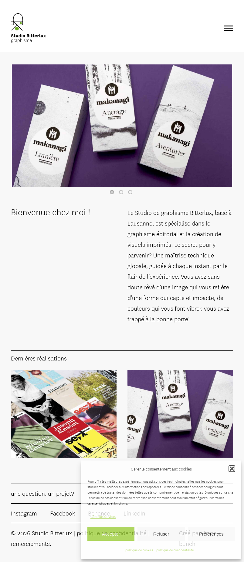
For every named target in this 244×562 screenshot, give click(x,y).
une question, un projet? (42, 493)
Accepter (111, 533)
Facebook (62, 513)
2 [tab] (121, 192)
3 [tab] (130, 192)
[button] (232, 469)
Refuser (161, 533)
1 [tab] (112, 192)
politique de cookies (139, 550)
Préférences (211, 533)
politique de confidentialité (175, 550)
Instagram (24, 513)
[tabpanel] (122, 125)
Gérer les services (103, 516)
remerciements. (31, 543)
